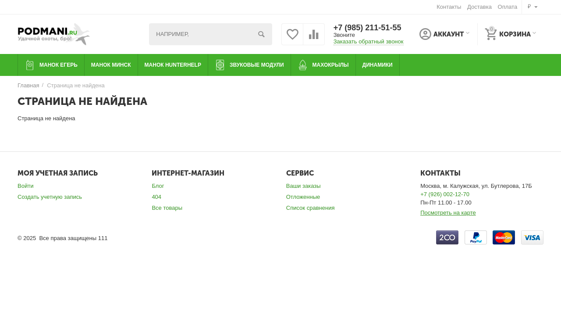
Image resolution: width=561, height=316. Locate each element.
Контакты (449, 7)
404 (156, 197)
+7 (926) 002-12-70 (444, 194)
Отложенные (303, 197)
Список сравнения (310, 208)
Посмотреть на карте (448, 212)
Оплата (508, 7)
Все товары (167, 208)
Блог (158, 186)
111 (103, 238)
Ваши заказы (303, 186)
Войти (25, 186)
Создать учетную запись (50, 197)
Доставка (479, 7)
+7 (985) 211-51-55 (367, 27)
